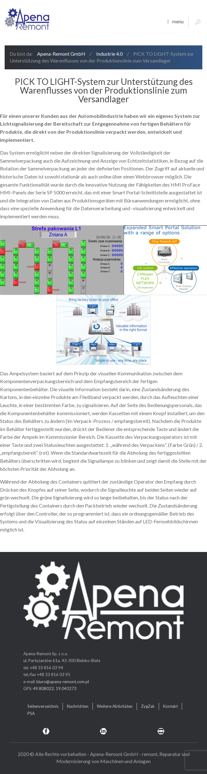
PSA (31, 713)
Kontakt (170, 706)
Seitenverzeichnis (43, 706)
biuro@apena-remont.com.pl (62, 681)
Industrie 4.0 (109, 54)
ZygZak (148, 706)
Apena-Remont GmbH (61, 54)
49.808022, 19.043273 (55, 688)
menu (175, 21)
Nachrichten (77, 706)
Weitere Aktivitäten (115, 706)
